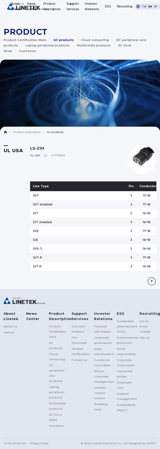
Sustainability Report (125, 407)
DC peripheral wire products (56, 373)
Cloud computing (95, 40)
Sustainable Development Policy (125, 326)
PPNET (151, 443)
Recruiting (124, 6)
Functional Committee (102, 362)
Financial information (102, 329)
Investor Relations (92, 6)
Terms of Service (15, 443)
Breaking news (101, 406)
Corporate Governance (125, 362)
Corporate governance (102, 340)
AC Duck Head (55, 417)
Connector (27, 51)
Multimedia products (94, 45)
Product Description (52, 6)
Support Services (73, 6)
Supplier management (125, 396)
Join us (144, 337)
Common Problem (78, 329)
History (9, 332)
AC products (64, 40)
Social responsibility (125, 351)
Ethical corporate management (102, 376)
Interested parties (124, 373)
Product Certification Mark (25, 40)
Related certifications (80, 351)
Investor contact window (100, 393)
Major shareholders (102, 351)
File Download (79, 340)
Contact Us (79, 360)
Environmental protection (125, 340)
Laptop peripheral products (47, 45)
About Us (10, 326)
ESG (108, 6)
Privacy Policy (39, 443)
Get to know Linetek (144, 326)
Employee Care (124, 385)
